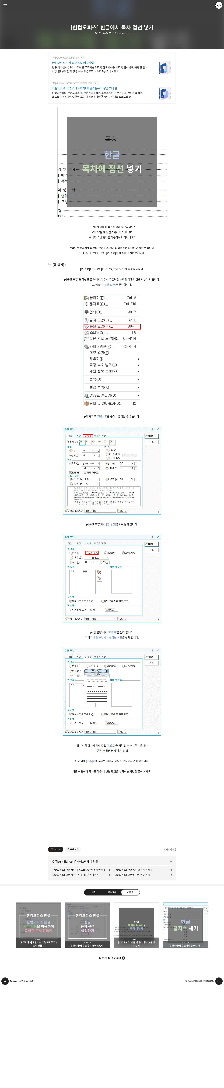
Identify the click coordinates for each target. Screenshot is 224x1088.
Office (56, 963)
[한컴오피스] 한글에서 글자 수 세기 (132, 976)
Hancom (69, 963)
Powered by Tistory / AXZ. (22, 1083)
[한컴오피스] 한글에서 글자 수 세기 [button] (185, 1027)
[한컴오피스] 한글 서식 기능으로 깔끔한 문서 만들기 (78, 971)
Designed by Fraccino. (203, 1082)
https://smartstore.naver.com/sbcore (72, 83)
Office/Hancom (121, 33)
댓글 (94, 994)
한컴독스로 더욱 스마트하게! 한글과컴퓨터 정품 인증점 (84, 88)
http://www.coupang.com (65, 57)
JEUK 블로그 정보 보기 (219, 5)
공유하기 (112, 994)
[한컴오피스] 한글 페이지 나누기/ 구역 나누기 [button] (136, 1027)
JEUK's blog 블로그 (5, 1083)
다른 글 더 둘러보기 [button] (110, 1059)
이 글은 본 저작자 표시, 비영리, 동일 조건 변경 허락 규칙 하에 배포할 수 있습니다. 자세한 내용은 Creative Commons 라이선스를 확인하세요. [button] (170, 951)
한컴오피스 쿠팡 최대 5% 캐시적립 (73, 63)
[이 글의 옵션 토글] (60, 951)
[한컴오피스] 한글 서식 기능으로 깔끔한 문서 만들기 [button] (38, 1027)
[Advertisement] (112, 131)
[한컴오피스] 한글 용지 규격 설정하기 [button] (87, 1027)
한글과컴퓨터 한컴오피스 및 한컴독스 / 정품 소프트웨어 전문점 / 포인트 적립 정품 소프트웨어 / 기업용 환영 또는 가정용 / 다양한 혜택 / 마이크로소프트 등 (97, 94)
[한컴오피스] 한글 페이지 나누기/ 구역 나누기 (75, 976)
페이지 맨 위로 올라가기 (219, 1083)
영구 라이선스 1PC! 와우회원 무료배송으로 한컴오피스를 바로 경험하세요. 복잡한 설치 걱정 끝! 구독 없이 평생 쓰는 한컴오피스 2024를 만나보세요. (100, 69)
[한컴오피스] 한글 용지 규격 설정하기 (133, 971)
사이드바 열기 (5, 5)
